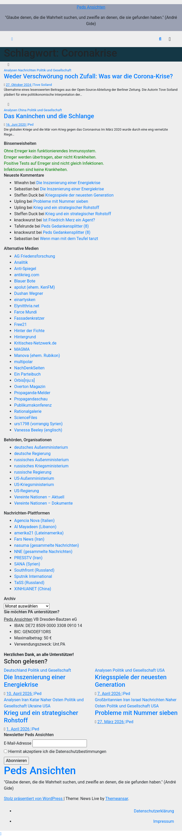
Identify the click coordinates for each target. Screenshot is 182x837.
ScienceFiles (25, 417)
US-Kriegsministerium (34, 484)
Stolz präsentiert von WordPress (34, 798)
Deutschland (16, 670)
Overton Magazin (29, 386)
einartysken (24, 299)
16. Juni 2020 (16, 124)
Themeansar (116, 798)
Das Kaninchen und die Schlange (49, 116)
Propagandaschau (30, 399)
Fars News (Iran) (29, 539)
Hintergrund (25, 336)
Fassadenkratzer (29, 318)
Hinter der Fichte (29, 330)
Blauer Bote (24, 281)
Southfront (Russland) (34, 570)
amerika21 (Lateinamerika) (38, 532)
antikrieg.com (26, 274)
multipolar (23, 361)
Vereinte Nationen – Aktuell (39, 497)
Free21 (20, 324)
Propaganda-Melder (32, 392)
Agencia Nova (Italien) (34, 520)
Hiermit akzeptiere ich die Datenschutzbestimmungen (55, 751)
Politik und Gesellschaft (54, 70)
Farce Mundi (25, 312)
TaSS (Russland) (29, 582)
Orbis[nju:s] (24, 380)
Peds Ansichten (91, 7)
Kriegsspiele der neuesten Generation (79, 195)
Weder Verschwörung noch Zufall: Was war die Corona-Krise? (88, 76)
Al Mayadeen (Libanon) (35, 526)
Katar (35, 699)
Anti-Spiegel (25, 268)
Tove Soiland (42, 85)
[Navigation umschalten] (170, 39)
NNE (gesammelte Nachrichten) (43, 551)
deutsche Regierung (32, 453)
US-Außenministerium (34, 478)
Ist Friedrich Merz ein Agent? (69, 220)
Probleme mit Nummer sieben (60, 201)
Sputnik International (33, 576)
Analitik (21, 262)
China (22, 110)
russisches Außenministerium (41, 459)
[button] (160, 38)
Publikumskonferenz (33, 405)
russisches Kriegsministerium (41, 466)
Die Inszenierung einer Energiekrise (68, 182)
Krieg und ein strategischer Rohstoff (66, 207)
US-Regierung (26, 490)
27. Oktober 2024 (19, 85)
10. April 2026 (19, 693)
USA (161, 670)
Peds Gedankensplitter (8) (65, 226)
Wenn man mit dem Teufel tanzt (69, 238)
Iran (26, 699)
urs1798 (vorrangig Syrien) (38, 423)
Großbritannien (109, 699)
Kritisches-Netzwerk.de (35, 343)
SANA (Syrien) (27, 564)
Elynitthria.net (26, 305)
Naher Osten (52, 699)
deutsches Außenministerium (41, 447)
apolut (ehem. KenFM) (34, 287)
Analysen (11, 70)
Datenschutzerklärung (154, 811)
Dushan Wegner (28, 293)
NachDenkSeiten (29, 367)
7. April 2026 (109, 693)
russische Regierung (32, 472)
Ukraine (35, 706)
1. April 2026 (18, 729)
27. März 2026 (111, 721)
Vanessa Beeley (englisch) (38, 430)
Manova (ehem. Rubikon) (37, 355)
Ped (30, 124)
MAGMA (22, 349)
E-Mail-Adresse (17, 743)
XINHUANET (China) (32, 588)
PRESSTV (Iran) (28, 557)
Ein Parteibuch (27, 374)
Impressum (163, 821)
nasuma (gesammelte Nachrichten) (46, 545)
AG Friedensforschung (34, 256)
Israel (136, 699)
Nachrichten (27, 70)
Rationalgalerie (28, 411)
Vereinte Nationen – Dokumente (43, 503)
